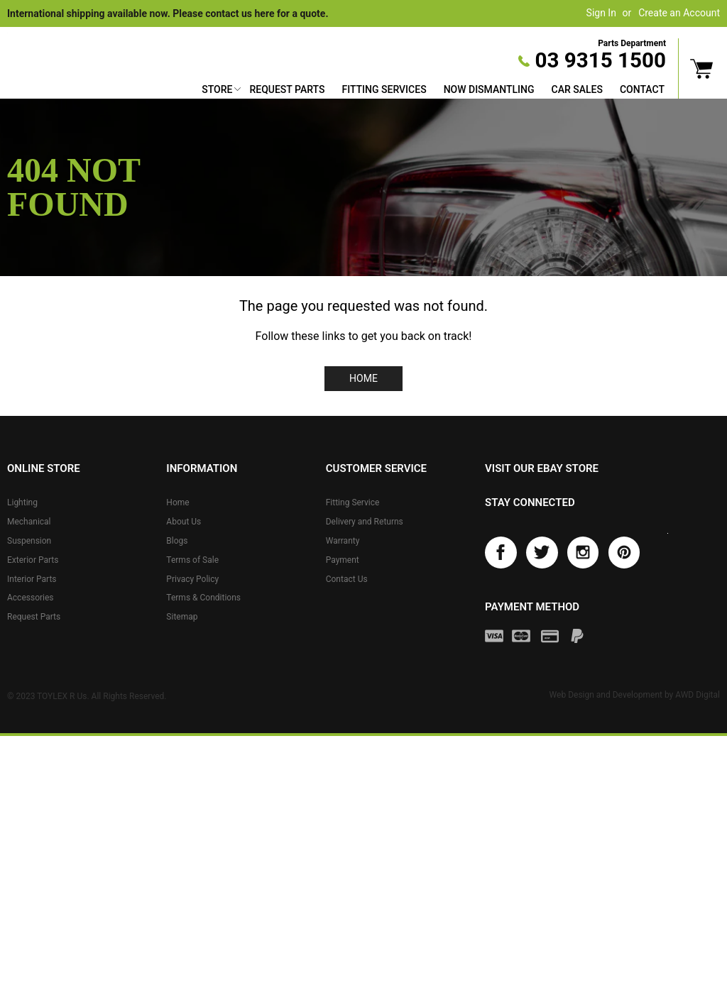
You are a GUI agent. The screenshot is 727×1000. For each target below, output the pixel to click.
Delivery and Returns (364, 522)
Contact (642, 89)
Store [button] (217, 89)
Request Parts (286, 89)
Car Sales (577, 89)
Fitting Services (383, 89)
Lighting (22, 502)
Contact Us (347, 579)
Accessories (30, 598)
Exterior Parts (32, 560)
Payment (342, 560)
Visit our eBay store (541, 468)
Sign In (601, 12)
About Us (183, 522)
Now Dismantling (489, 89)
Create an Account (679, 12)
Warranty (343, 541)
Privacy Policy (192, 579)
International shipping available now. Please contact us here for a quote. (167, 13)
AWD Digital (697, 695)
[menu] (433, 91)
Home (363, 378)
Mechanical (29, 522)
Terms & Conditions (203, 598)
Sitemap (181, 617)
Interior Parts (32, 579)
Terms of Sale (192, 560)
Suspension (29, 541)
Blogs (176, 541)
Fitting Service (353, 502)
